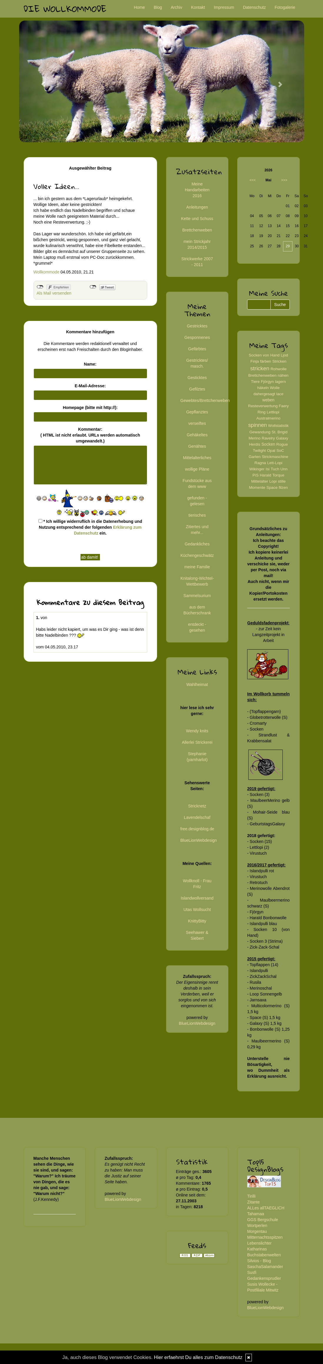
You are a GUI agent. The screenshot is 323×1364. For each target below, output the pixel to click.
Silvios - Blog (259, 1260)
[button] (40, 81)
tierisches (197, 515)
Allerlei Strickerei (197, 742)
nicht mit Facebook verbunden (40, 287)
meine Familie (197, 566)
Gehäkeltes (197, 434)
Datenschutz (254, 7)
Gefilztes (197, 389)
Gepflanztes (197, 412)
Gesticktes (197, 377)
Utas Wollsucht (197, 909)
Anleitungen (197, 207)
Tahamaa (255, 1213)
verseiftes (197, 423)
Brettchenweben (197, 230)
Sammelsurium (197, 595)
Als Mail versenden (54, 293)
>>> (284, 180)
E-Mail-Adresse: (90, 385)
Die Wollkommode (65, 9)
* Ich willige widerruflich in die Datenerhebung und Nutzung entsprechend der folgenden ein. (90, 527)
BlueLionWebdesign (198, 840)
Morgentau (257, 1231)
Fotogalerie (285, 7)
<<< (253, 180)
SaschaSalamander (265, 1266)
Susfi (251, 1272)
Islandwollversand (197, 898)
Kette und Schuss (197, 218)
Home (139, 7)
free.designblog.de (197, 828)
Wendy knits (197, 731)
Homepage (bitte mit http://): (90, 407)
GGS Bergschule (262, 1219)
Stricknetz (197, 806)
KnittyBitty (197, 921)
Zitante (253, 1202)
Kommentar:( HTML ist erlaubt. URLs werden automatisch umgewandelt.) (90, 435)
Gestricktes (197, 326)
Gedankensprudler (264, 1278)
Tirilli (251, 1196)
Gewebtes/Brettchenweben (205, 400)
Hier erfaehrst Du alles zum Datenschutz (198, 1357)
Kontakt (198, 7)
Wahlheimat (197, 684)
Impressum (224, 7)
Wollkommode (46, 272)
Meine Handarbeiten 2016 (197, 190)
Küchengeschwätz (197, 555)
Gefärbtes (197, 349)
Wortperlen (257, 1225)
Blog (158, 7)
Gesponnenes (197, 337)
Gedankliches (197, 544)
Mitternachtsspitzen (265, 1237)
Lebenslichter (259, 1243)
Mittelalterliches (197, 457)
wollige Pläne (197, 469)
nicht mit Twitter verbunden (93, 287)
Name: (90, 364)
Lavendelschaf (197, 817)
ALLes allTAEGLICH (265, 1208)
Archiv (176, 7)
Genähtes (197, 446)
